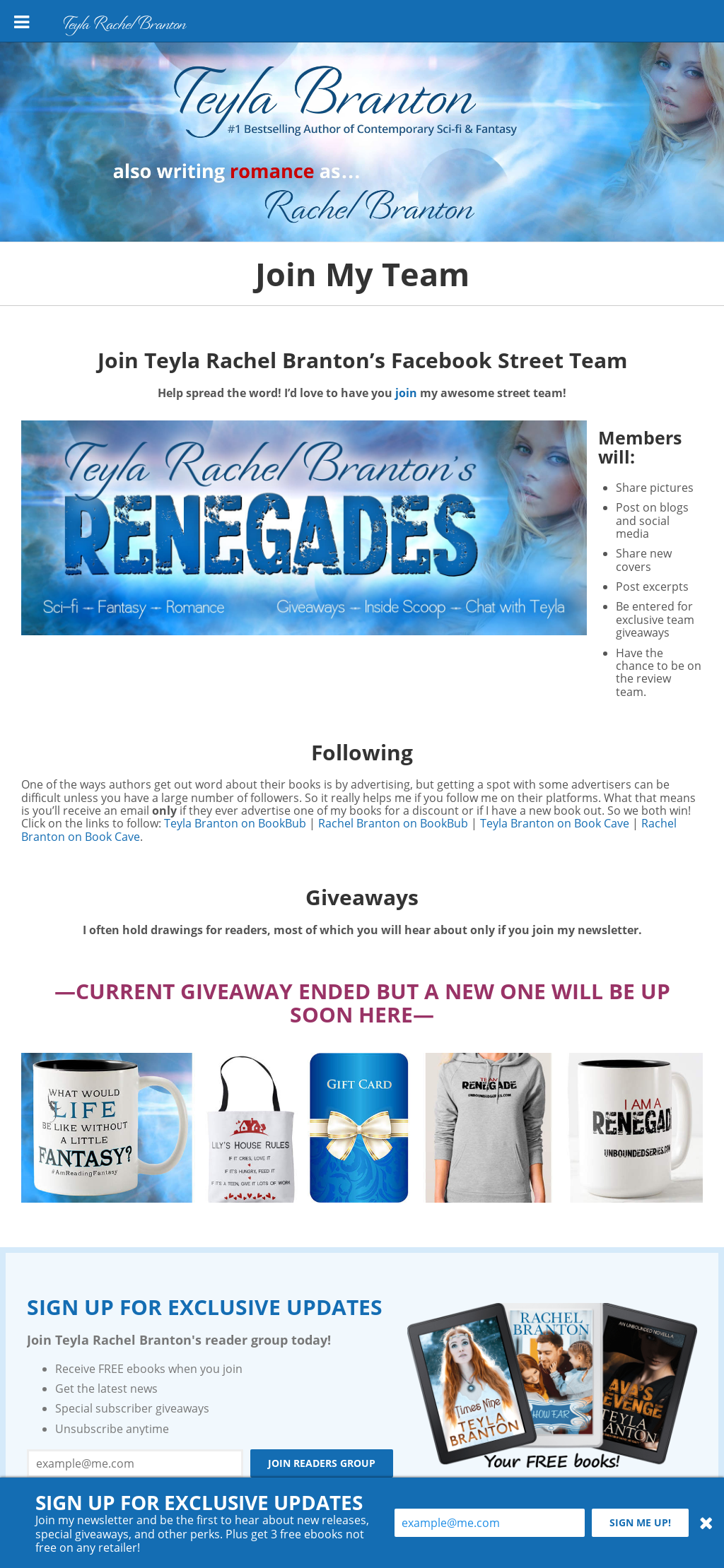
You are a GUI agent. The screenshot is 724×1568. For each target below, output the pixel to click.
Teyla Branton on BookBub (235, 822)
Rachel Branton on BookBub (393, 822)
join (406, 393)
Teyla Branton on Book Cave (554, 822)
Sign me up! (640, 1522)
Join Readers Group (321, 1463)
